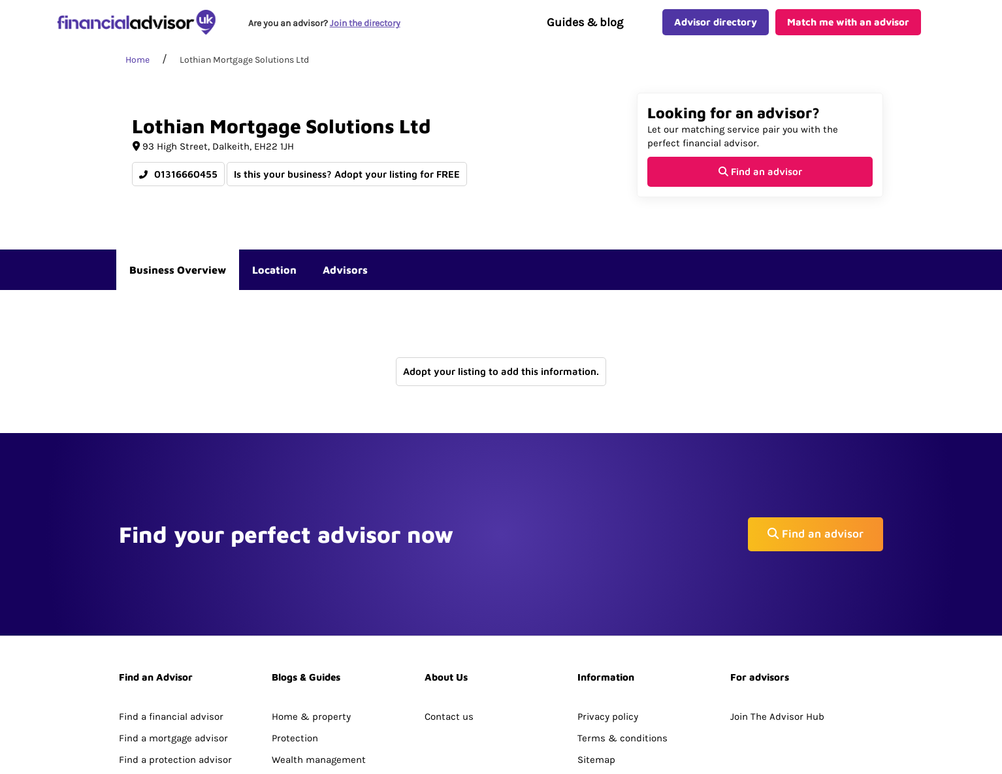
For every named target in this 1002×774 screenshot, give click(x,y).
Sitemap (596, 673)
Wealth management (319, 673)
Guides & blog (585, 30)
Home (137, 74)
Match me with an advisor (848, 29)
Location (274, 285)
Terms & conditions (622, 651)
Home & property (311, 630)
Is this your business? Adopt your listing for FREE (347, 189)
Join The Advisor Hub (777, 630)
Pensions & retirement (324, 695)
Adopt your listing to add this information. (501, 386)
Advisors (345, 285)
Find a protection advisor (175, 673)
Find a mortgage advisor (173, 651)
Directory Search (156, 695)
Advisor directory (715, 29)
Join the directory (367, 30)
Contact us (449, 630)
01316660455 (178, 189)
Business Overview (177, 285)
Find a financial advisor (171, 630)
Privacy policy (607, 630)
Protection (295, 651)
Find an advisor (760, 186)
